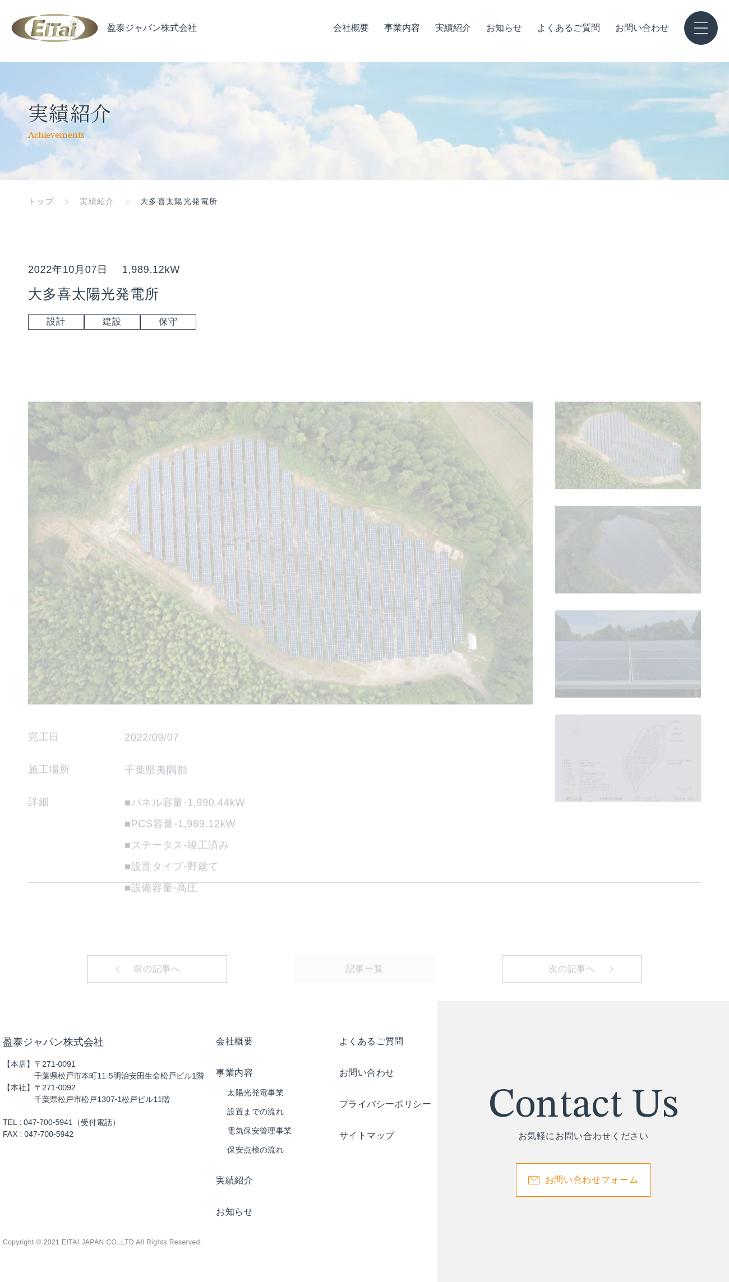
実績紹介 (453, 28)
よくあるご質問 (568, 28)
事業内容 (402, 28)
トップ (41, 201)
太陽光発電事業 (255, 1092)
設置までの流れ (255, 1111)
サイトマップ (366, 1135)
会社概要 (351, 28)
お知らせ (504, 28)
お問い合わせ (642, 28)
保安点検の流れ (255, 1149)
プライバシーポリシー (385, 1104)
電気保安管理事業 (259, 1130)
